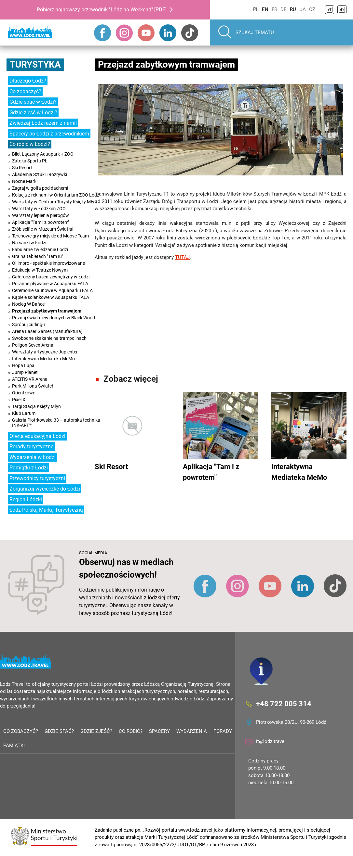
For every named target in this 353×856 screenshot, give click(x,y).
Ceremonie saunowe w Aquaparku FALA (52, 290)
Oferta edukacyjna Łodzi (37, 436)
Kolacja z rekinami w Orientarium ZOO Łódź (55, 195)
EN (265, 9)
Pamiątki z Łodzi (28, 468)
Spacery (159, 731)
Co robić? (131, 731)
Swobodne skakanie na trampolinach (49, 338)
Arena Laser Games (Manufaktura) (47, 331)
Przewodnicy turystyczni (37, 478)
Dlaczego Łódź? (27, 81)
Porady (222, 731)
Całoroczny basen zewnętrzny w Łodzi (50, 276)
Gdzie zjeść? (96, 731)
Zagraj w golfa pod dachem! (40, 188)
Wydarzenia (191, 731)
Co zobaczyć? (25, 91)
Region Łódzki (25, 499)
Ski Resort (22, 167)
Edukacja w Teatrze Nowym (40, 270)
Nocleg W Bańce (28, 304)
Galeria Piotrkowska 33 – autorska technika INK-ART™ (56, 422)
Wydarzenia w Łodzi (32, 457)
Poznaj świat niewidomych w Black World (53, 317)
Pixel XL (20, 399)
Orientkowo (23, 392)
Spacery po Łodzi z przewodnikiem (49, 134)
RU (293, 9)
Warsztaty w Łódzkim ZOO (39, 208)
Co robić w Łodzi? (29, 144)
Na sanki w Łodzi (29, 242)
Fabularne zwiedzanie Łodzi (40, 249)
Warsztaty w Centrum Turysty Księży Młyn (54, 201)
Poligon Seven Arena (32, 345)
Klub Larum (23, 413)
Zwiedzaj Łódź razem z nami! (43, 123)
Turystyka (35, 64)
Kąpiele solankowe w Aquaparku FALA (50, 297)
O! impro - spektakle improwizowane (48, 263)
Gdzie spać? (59, 731)
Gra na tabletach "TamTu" (37, 256)
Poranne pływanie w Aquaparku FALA (50, 283)
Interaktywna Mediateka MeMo (43, 358)
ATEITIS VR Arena (30, 379)
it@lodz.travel (271, 741)
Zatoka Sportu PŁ (30, 160)
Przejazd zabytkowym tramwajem (46, 310)
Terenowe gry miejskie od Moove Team (50, 235)
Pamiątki (14, 745)
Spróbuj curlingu (28, 324)
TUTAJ (182, 257)
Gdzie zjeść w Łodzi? (33, 112)
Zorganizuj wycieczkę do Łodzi (44, 489)
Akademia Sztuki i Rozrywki (39, 174)
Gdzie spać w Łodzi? (33, 102)
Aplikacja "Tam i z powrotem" (40, 222)
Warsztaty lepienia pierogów (40, 215)
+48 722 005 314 (283, 703)
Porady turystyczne (31, 446)
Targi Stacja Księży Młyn (36, 406)
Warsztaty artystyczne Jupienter (45, 351)
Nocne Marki (24, 181)
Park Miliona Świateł (32, 386)
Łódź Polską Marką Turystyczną (46, 510)
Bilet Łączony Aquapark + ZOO (43, 154)
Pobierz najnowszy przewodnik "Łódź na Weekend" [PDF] (102, 9)
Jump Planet (25, 372)
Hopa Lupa (23, 365)
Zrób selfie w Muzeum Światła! (43, 229)
